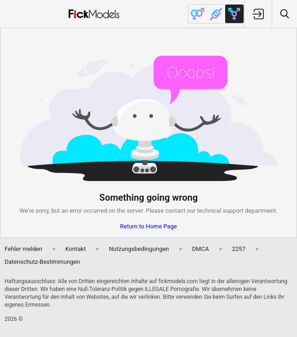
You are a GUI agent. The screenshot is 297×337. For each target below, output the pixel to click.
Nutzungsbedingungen (139, 248)
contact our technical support (204, 210)
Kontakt (75, 248)
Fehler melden (23, 248)
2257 (238, 248)
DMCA (200, 248)
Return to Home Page (148, 226)
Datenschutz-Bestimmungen (42, 261)
